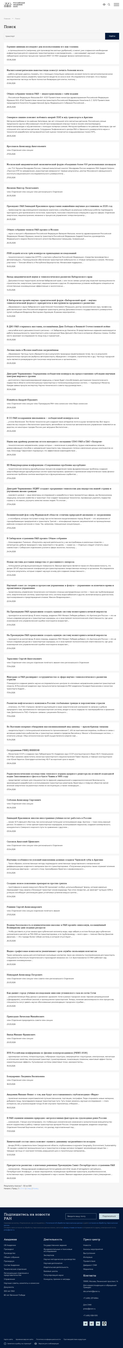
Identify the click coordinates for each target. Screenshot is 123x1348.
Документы (9, 1287)
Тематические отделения (15, 1269)
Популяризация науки (54, 1275)
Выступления (89, 1253)
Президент (9, 1249)
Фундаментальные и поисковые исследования (58, 1250)
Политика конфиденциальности (48, 1339)
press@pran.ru (9, 1230)
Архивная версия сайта (24, 1339)
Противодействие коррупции (75, 1339)
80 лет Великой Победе (14, 1295)
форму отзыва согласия (73, 1227)
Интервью (87, 1257)
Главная (7, 19)
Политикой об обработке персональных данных (64, 1223)
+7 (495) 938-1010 (90, 1316)
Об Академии (10, 1245)
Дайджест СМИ (90, 1265)
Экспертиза (49, 1255)
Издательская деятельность (56, 1267)
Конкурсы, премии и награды (57, 1279)
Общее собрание (11, 1257)
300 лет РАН (9, 1291)
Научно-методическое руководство (60, 1259)
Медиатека (88, 1269)
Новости (87, 1245)
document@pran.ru (91, 1291)
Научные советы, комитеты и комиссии (21, 1283)
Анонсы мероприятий (93, 1249)
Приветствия (89, 1261)
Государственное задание (55, 1245)
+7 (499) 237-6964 (90, 1298)
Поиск (17, 19)
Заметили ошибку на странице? (17, 1343)
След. (28, 1188)
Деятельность (53, 1239)
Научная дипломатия (53, 1263)
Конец (35, 1188)
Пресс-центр (91, 1239)
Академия (10, 1239)
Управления (9, 1279)
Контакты (89, 1275)
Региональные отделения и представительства (16, 1274)
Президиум (9, 1261)
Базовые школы (51, 1271)
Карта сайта (8, 1339)
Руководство (9, 1253)
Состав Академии (12, 1265)
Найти (112, 36)
